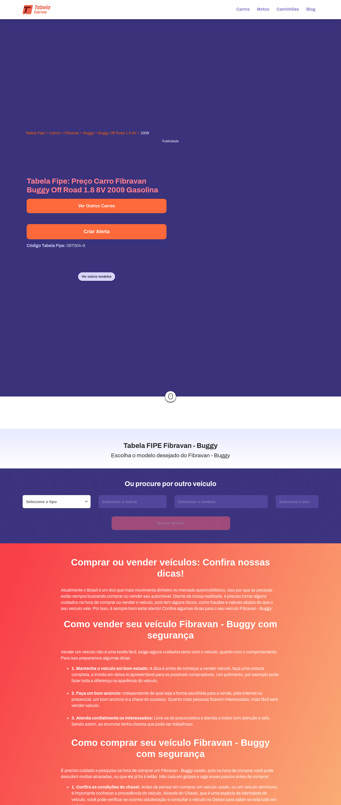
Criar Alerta (96, 231)
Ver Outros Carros (96, 206)
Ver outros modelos (96, 276)
